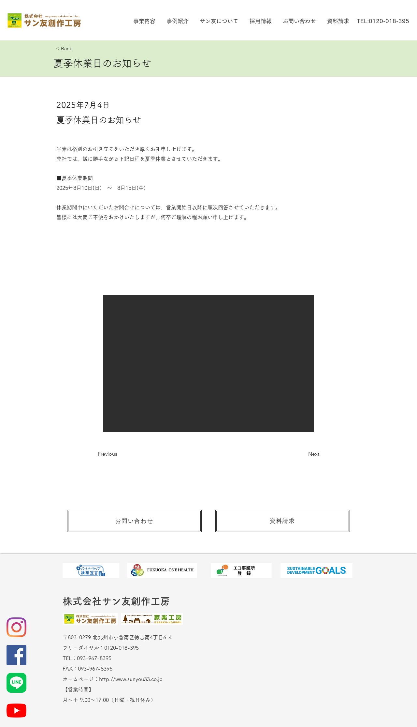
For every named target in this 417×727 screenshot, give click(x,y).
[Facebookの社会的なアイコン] (16, 655)
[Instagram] (16, 627)
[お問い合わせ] (134, 521)
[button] (143, 21)
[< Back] (77, 48)
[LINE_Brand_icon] (16, 683)
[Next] (303, 454)
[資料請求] (282, 521)
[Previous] (119, 454)
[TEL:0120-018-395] (382, 21)
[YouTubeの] (16, 710)
